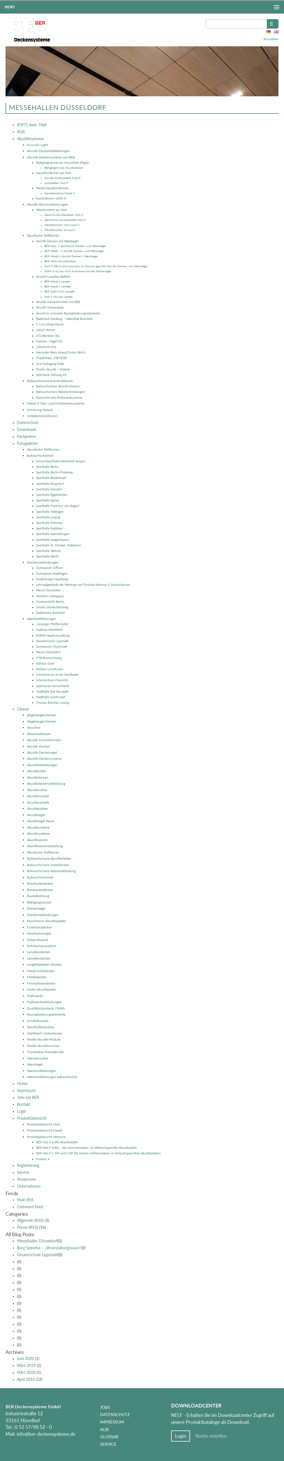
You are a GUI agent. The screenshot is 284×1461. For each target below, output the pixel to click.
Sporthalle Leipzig (48, 517)
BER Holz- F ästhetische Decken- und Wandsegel (74, 246)
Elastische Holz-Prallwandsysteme (59, 397)
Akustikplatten (37, 808)
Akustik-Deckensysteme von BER (51, 157)
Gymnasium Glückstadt (51, 646)
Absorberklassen (39, 734)
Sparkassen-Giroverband (52, 686)
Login (21, 1111)
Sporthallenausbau (40, 1027)
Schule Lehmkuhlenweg (52, 607)
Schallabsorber (38, 1021)
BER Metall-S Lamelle (57, 281)
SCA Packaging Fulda (50, 363)
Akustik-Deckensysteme (44, 758)
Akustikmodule (38, 796)
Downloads (26, 429)
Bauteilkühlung (38, 896)
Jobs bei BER (28, 1097)
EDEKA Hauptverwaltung (53, 635)
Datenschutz (28, 422)
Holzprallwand (37, 940)
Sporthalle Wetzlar (48, 550)
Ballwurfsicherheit (40, 455)
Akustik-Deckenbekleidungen (48, 151)
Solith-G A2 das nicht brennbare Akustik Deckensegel (77, 271)
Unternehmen (28, 1186)
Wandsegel (35, 1064)
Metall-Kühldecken (41, 971)
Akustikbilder (36, 771)
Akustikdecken (37, 777)
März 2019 (26, 1365)
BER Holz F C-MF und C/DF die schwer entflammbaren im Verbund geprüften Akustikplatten (98, 1153)
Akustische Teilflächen (43, 235)
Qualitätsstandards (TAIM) (46, 1008)
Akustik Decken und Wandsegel (57, 241)
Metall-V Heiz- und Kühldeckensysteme (55, 403)
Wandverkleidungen (41, 619)
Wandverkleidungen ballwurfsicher (52, 1077)
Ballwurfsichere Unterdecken (48, 865)
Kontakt (23, 1104)
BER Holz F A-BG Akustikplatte (57, 1142)
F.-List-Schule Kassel (50, 324)
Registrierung (28, 1165)
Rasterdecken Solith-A (51, 198)
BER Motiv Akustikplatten (60, 261)
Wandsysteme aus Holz (51, 209)
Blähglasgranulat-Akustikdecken (63, 167)
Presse (22, 1227)
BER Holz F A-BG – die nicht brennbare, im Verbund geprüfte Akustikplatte (86, 1147)
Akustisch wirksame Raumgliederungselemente (68, 313)
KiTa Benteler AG (47, 335)
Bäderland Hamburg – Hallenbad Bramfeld (64, 319)
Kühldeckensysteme (41, 946)
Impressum (26, 1090)
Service (23, 1172)
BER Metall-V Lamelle (57, 286)
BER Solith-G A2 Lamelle (59, 291)
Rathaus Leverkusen (49, 669)
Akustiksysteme (30, 139)
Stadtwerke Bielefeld (50, 612)
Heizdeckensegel (39, 933)
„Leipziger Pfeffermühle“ (52, 624)
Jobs (105, 1407)
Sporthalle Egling (47, 500)
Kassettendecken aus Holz (53, 173)
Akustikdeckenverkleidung (46, 783)
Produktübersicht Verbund (46, 1137)
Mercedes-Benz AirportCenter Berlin (60, 352)
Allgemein (25, 1220)
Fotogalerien (27, 443)
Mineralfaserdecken (41, 983)
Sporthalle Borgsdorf (50, 483)
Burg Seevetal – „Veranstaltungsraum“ (49, 1248)
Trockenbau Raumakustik (45, 1052)
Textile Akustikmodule (43, 1046)
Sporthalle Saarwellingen (52, 534)
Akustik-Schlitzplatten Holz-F (62, 178)
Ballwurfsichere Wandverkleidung (51, 871)
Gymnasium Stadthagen (52, 573)
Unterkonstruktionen (42, 416)
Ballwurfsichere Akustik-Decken (58, 386)
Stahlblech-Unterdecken (44, 1033)
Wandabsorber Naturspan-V (62, 224)
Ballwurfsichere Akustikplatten (49, 858)
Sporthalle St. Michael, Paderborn (58, 545)
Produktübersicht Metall (44, 1130)
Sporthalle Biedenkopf (51, 478)
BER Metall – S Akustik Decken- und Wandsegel (73, 251)
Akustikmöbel (37, 790)
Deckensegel (36, 908)
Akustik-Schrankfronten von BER (58, 302)
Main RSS (25, 1200)
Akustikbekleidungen (42, 765)
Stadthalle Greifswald (50, 697)
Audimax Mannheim (49, 629)
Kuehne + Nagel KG (49, 341)
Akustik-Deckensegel (42, 752)
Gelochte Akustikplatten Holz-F (63, 214)
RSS (39, 1220)
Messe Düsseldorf (48, 590)
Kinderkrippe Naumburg (52, 579)
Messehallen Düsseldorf (37, 1241)
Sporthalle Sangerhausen (52, 539)
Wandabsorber (37, 1058)
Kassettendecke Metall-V (59, 193)
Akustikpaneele (38, 802)
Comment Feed (30, 1207)
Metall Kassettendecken (52, 188)
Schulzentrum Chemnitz (52, 680)
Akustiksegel (36, 815)
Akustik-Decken (38, 746)
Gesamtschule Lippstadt (52, 641)
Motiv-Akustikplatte (41, 989)
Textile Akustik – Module (53, 369)
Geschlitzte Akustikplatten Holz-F (65, 219)
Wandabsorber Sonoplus (59, 229)
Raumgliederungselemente (46, 1014)
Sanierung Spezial (40, 410)
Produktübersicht (31, 1118)
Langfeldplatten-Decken (44, 964)
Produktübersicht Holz (43, 1124)
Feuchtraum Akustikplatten (46, 921)
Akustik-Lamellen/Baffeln (53, 276)
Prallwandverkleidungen (44, 1002)
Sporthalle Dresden (49, 489)
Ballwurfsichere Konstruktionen (50, 381)
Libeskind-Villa (46, 347)
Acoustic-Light (37, 145)
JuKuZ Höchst (45, 330)
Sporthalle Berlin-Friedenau (54, 472)
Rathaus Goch (45, 663)
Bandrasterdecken (40, 883)
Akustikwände (37, 840)
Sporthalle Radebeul (49, 528)
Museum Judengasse (50, 596)
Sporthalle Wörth (47, 556)
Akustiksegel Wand (40, 821)
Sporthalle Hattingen (50, 511)
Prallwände (35, 996)
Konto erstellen (211, 1436)
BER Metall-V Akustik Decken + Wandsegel (70, 256)
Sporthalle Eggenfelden (51, 494)
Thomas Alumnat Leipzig (52, 702)
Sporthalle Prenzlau (49, 522)
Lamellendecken (38, 952)
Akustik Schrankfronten (44, 740)
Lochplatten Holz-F (56, 183)
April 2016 (26, 1379)
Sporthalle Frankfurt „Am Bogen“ (58, 506)
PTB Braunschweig (49, 658)
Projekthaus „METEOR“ (52, 358)
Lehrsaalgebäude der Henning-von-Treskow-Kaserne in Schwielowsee (83, 584)
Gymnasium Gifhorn (49, 567)
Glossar (23, 709)
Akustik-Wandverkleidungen (47, 204)
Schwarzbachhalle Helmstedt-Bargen (60, 461)
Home (22, 1083)
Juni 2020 (25, 1358)
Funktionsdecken (39, 927)
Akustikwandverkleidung (45, 846)
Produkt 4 (42, 1159)
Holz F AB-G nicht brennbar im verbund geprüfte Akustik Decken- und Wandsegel (95, 266)
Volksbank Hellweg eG (51, 375)
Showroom (26, 1179)
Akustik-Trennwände (50, 307)
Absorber (33, 727)
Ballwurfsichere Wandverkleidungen (60, 391)
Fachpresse (26, 436)
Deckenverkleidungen (43, 562)
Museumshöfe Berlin (50, 601)
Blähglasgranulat (39, 902)
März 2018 (26, 1372)
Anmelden (270, 39)
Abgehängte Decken (41, 715)
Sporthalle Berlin (47, 466)
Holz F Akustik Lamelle (58, 296)
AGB (21, 132)
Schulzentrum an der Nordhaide (57, 674)
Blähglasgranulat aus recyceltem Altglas (62, 162)
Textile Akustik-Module (43, 1039)
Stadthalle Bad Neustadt (52, 691)
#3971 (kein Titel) (32, 125)
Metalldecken (37, 977)
